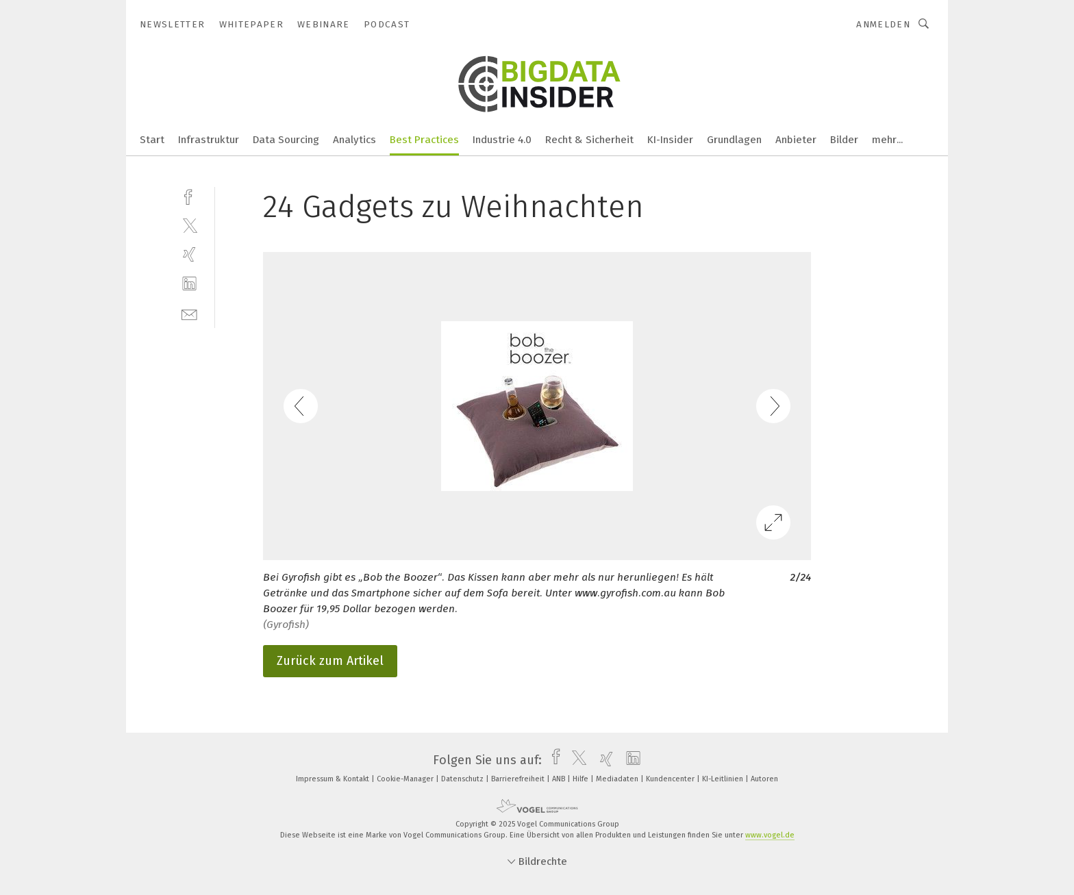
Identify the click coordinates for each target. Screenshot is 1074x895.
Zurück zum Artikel (330, 660)
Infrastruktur (208, 140)
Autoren (764, 778)
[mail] (189, 313)
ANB (559, 778)
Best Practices (424, 140)
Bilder (844, 140)
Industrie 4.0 (502, 140)
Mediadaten (618, 778)
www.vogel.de (770, 835)
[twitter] (189, 225)
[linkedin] (189, 283)
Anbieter (795, 140)
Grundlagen (734, 140)
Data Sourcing (286, 140)
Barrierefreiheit (519, 778)
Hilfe (581, 778)
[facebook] (189, 195)
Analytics (354, 140)
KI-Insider (670, 140)
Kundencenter (671, 778)
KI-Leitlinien (723, 778)
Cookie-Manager (406, 778)
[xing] (189, 254)
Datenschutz (463, 778)
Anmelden (883, 24)
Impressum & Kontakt (333, 778)
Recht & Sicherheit (589, 140)
